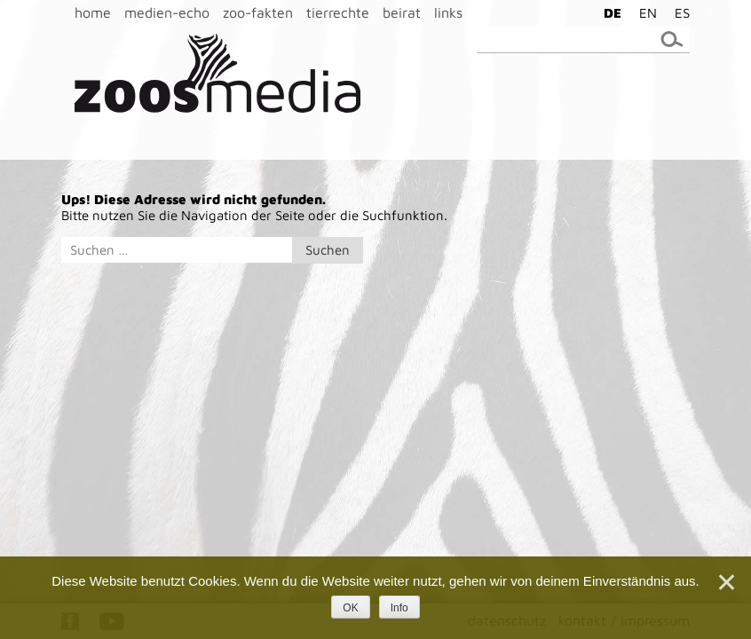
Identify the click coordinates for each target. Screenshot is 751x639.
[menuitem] (608, 12)
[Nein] (725, 582)
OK (350, 608)
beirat (402, 12)
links (448, 12)
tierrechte (337, 12)
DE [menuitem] (612, 12)
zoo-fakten (258, 12)
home (93, 12)
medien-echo (166, 12)
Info (399, 608)
